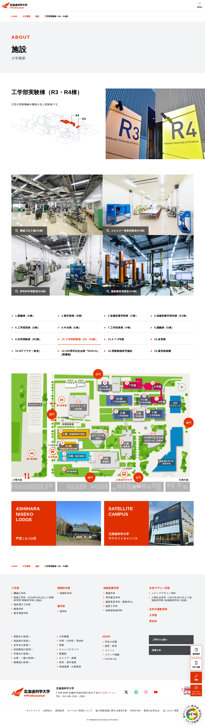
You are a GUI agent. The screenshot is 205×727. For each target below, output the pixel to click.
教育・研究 (111, 646)
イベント (110, 650)
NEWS (106, 636)
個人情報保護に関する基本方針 (111, 710)
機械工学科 (20, 593)
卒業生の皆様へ (22, 653)
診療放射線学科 (114, 610)
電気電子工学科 (22, 604)
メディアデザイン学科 (163, 593)
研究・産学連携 (67, 662)
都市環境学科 (21, 613)
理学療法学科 (113, 597)
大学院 (153, 615)
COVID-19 (111, 659)
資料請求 (59, 710)
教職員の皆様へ (22, 662)
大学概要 (64, 636)
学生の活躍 (111, 641)
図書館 (62, 653)
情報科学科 (66, 593)
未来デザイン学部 (159, 588)
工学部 (15, 588)
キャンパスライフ (69, 649)
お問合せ (47, 710)
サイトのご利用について (79, 710)
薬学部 (61, 606)
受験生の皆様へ (22, 636)
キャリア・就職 (67, 658)
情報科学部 (63, 588)
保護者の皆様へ (22, 640)
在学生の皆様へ (22, 645)
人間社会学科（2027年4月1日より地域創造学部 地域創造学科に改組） (171, 598)
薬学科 (63, 611)
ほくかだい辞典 (171, 710)
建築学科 (18, 608)
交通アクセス (109, 693)
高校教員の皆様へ (23, 649)
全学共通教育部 (158, 609)
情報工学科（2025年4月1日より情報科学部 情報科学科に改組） (34, 598)
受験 (61, 645)
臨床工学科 (112, 606)
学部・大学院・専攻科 (71, 640)
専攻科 (153, 621)
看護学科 (110, 593)
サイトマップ (33, 710)
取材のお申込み (152, 710)
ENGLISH (135, 710)
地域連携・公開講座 (70, 666)
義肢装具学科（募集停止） (120, 601)
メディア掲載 (112, 654)
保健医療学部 (111, 588)
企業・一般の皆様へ (25, 658)
